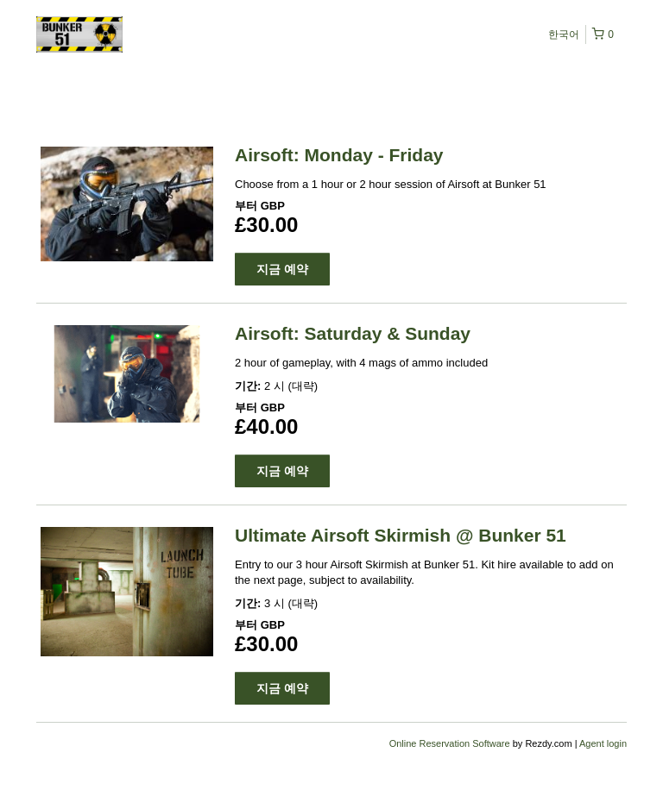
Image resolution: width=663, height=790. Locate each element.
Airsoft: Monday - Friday (339, 155)
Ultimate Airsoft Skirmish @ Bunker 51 (400, 535)
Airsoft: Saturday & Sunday (352, 333)
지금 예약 (282, 269)
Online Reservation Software (449, 743)
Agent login (603, 743)
